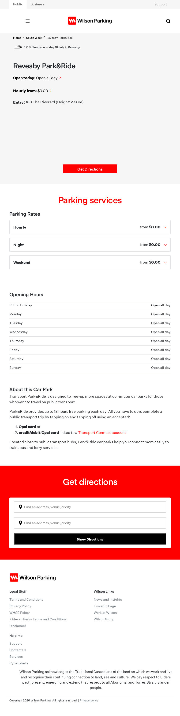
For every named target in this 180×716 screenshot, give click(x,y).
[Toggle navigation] (27, 20)
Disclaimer (17, 626)
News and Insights (108, 599)
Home (17, 37)
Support (160, 4)
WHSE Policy (19, 613)
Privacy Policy (20, 606)
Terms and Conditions (26, 599)
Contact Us (17, 650)
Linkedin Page (105, 606)
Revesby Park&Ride (59, 37)
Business (37, 4)
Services (16, 656)
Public (18, 4)
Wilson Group (104, 619)
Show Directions (90, 539)
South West (34, 37)
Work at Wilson (105, 613)
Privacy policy (89, 700)
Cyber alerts (18, 663)
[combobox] (90, 507)
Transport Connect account (102, 432)
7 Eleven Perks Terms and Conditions (37, 619)
